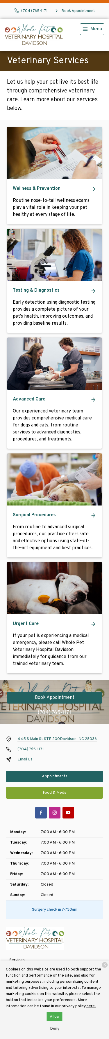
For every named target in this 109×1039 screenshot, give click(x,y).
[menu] (92, 29)
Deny (54, 1028)
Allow (55, 1016)
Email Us (25, 759)
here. (91, 1006)
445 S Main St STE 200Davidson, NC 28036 (57, 739)
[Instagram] (54, 812)
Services (17, 960)
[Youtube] (68, 812)
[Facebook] (41, 812)
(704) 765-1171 (54, 712)
